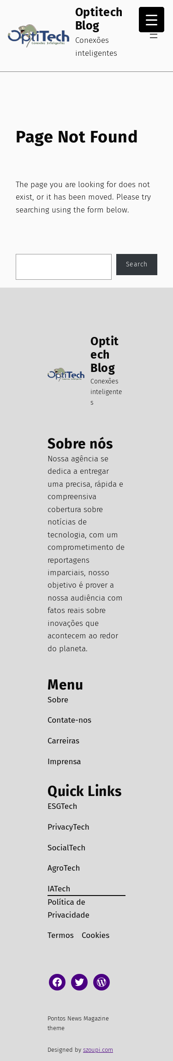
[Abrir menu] (153, 35)
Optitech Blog (99, 19)
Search (137, 264)
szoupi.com (98, 1049)
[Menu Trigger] (151, 19)
